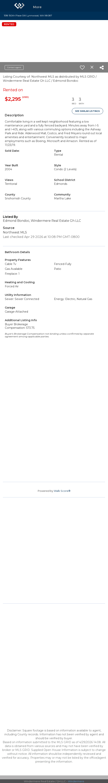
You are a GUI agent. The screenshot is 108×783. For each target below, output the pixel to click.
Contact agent (14, 67)
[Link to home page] (19, 6)
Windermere (76, 781)
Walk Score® (62, 490)
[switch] (82, 67)
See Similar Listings (87, 111)
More (37, 7)
